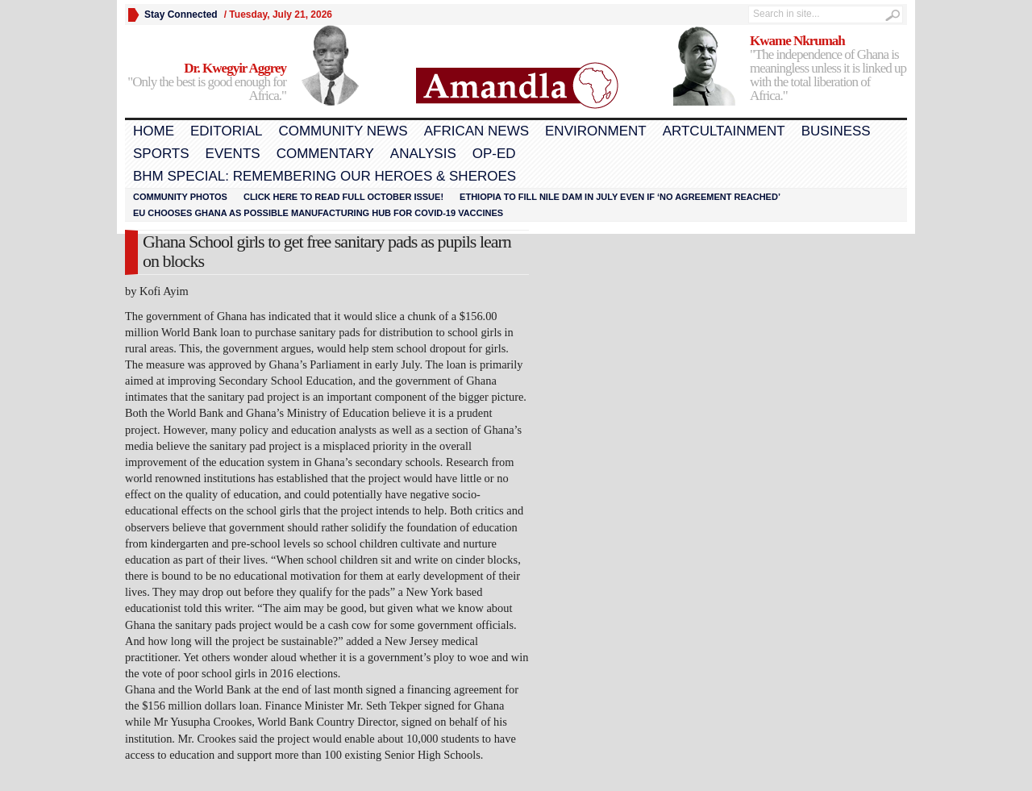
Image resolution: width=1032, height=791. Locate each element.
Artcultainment (724, 131)
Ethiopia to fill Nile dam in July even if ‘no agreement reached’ (620, 197)
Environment (596, 131)
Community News (342, 131)
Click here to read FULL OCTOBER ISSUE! (343, 197)
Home (153, 131)
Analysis (423, 153)
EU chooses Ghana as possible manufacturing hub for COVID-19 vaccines (318, 213)
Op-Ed (494, 153)
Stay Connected (181, 14)
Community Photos (180, 197)
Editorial (226, 131)
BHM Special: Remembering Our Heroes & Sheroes (324, 176)
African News (476, 131)
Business (836, 131)
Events (233, 153)
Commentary (325, 153)
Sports (161, 153)
